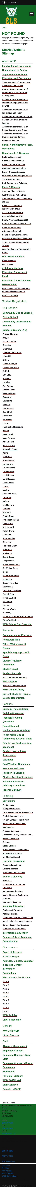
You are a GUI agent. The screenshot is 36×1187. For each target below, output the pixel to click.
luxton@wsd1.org (8, 1133)
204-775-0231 (7, 1151)
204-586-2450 (7, 1128)
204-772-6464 (7, 1156)
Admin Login (7, 1171)
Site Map (5, 1168)
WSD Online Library (9, 1176)
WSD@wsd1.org (8, 1161)
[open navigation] (31, 14)
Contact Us (6, 1166)
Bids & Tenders (8, 1173)
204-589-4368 (7, 1123)
